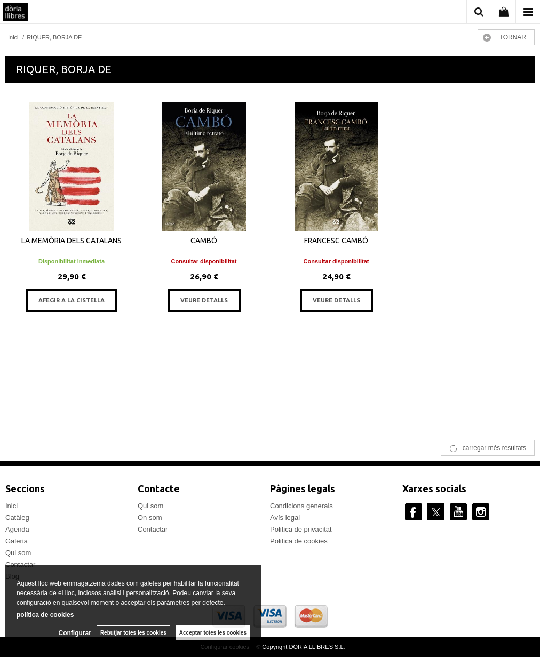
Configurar (75, 633)
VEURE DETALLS (204, 300)
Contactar (153, 529)
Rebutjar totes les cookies (133, 633)
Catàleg (17, 518)
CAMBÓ (203, 240)
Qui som (18, 553)
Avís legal (285, 518)
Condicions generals (301, 506)
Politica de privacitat (301, 529)
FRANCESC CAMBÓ (336, 240)
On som (150, 518)
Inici (11, 506)
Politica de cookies (299, 541)
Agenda (17, 529)
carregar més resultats (494, 448)
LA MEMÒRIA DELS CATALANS (71, 240)
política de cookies (45, 615)
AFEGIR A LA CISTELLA (71, 300)
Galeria (16, 541)
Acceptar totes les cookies (213, 633)
